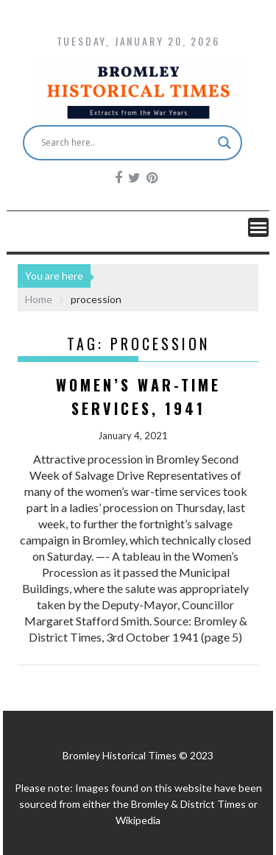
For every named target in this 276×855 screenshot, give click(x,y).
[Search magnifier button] (224, 142)
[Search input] (126, 142)
